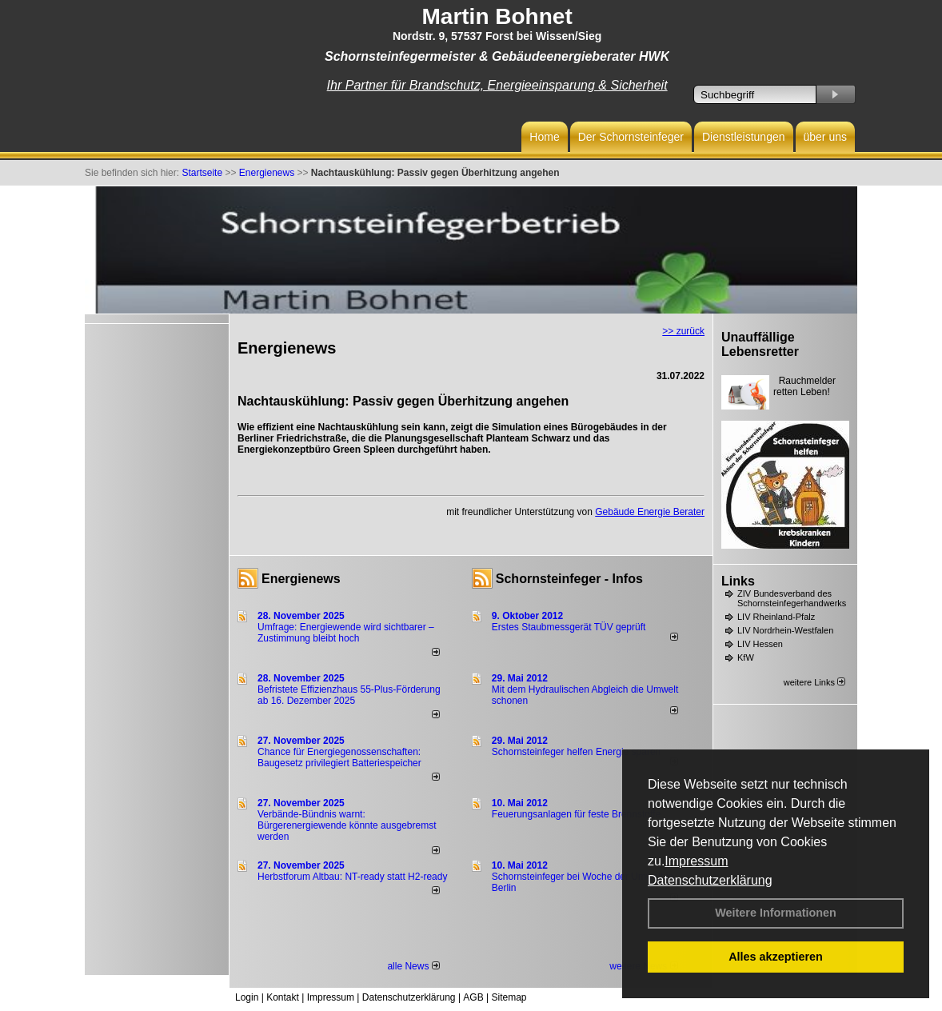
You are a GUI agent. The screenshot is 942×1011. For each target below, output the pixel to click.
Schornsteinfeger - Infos (569, 578)
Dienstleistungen (743, 136)
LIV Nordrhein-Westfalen (785, 630)
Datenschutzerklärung (710, 880)
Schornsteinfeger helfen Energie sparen (576, 751)
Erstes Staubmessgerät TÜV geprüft (569, 627)
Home (544, 136)
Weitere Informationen (775, 912)
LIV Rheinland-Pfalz (776, 616)
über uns (825, 136)
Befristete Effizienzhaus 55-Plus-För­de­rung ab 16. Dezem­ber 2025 (349, 695)
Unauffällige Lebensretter (760, 344)
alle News (413, 966)
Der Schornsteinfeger (631, 136)
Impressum (696, 861)
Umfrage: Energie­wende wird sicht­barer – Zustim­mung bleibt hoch (345, 632)
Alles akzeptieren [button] (775, 956)
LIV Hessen (760, 644)
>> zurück (683, 331)
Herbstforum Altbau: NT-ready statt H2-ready (352, 876)
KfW (745, 657)
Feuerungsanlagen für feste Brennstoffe (576, 814)
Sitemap (508, 997)
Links (738, 581)
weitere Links (814, 682)
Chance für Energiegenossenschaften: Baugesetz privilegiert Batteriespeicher (339, 757)
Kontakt (282, 997)
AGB (473, 997)
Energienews (301, 578)
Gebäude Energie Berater (650, 511)
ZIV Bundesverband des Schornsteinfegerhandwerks (791, 598)
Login (246, 997)
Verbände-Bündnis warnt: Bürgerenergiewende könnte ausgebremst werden (346, 825)
